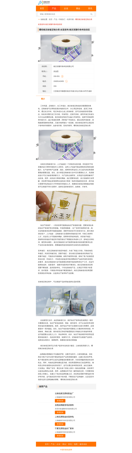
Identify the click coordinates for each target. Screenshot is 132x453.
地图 (76, 444)
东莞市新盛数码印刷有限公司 (66, 409)
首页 (42, 8)
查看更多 (60, 401)
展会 (78, 8)
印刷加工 (62, 19)
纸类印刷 (70, 19)
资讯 (90, 8)
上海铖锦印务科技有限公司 (65, 397)
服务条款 (83, 444)
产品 (54, 8)
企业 (66, 8)
